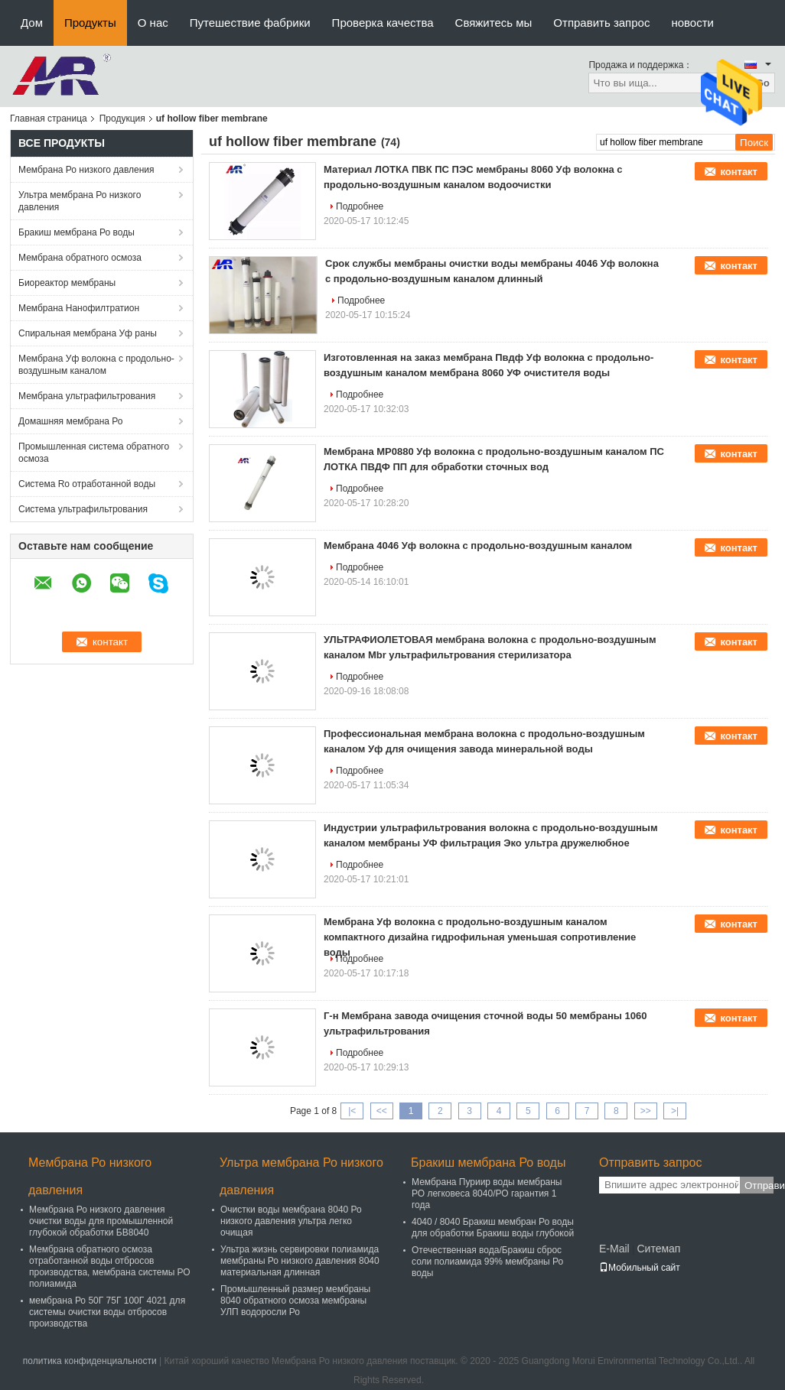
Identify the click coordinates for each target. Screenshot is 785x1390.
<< (381, 1111)
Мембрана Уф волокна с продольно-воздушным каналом (96, 364)
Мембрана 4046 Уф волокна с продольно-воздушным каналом (478, 545)
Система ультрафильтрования (83, 509)
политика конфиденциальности (90, 1361)
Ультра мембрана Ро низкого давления (79, 201)
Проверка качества (383, 22)
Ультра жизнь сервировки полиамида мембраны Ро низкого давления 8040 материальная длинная (299, 1261)
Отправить (759, 1185)
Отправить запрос (601, 22)
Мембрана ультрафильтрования (86, 396)
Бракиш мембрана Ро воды (76, 232)
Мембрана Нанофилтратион (78, 308)
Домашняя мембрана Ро (70, 421)
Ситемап (658, 1248)
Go (762, 83)
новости (692, 22)
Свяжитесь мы (494, 22)
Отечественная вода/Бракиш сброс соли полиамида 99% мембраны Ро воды (487, 1261)
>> (645, 1111)
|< (352, 1111)
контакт (738, 171)
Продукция (122, 118)
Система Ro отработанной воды (86, 484)
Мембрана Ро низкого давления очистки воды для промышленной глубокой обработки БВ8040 (101, 1221)
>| (675, 1111)
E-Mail (614, 1248)
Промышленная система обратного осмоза (93, 452)
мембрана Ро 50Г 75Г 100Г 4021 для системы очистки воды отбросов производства (107, 1312)
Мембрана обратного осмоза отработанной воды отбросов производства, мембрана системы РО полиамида (110, 1266)
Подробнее (359, 206)
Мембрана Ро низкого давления (86, 169)
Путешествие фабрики (250, 22)
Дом (32, 22)
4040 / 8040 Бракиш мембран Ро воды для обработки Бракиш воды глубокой (493, 1227)
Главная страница (48, 118)
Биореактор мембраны (67, 283)
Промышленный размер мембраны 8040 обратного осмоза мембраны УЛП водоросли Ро (295, 1300)
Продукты (90, 22)
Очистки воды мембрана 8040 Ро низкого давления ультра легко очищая (291, 1221)
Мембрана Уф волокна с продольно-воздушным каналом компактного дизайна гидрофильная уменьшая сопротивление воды (480, 937)
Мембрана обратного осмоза (80, 257)
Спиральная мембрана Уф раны (87, 333)
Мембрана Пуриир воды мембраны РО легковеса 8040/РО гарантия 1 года (487, 1193)
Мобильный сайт (639, 1267)
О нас (153, 22)
